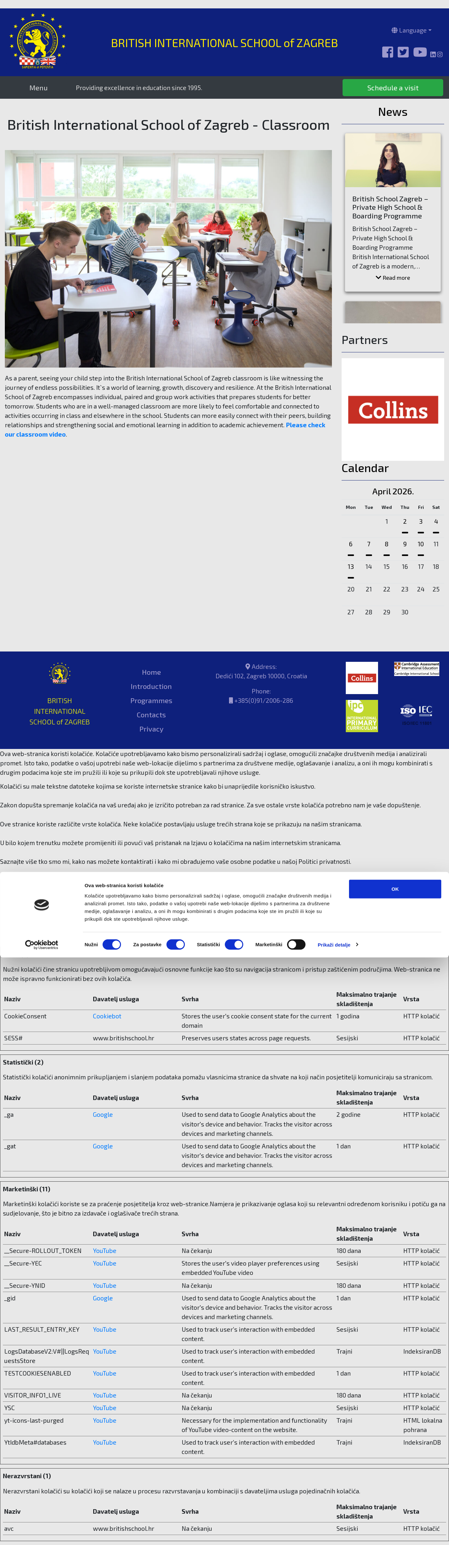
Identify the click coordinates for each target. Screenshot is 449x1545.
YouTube (104, 1250)
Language (409, 30)
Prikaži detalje (334, 1532)
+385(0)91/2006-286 (263, 700)
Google (103, 1114)
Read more (393, 277)
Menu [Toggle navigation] (38, 87)
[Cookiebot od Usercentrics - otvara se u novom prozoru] (42, 1532)
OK (395, 1476)
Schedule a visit (393, 87)
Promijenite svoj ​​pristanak (37, 918)
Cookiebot (99, 937)
